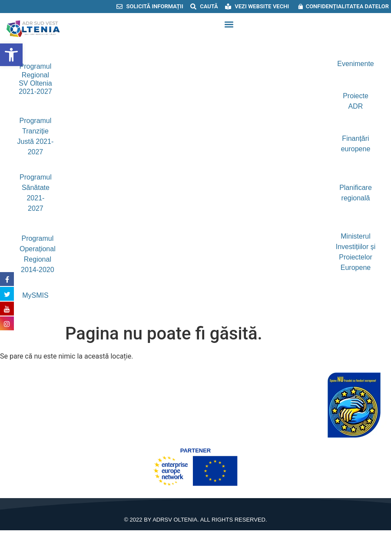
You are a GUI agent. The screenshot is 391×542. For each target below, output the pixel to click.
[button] (229, 24)
